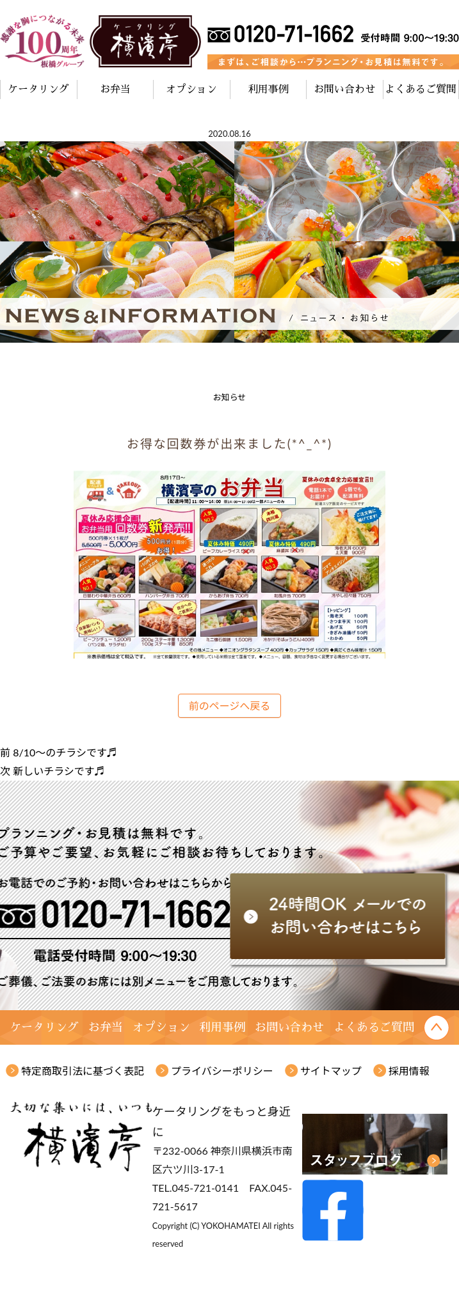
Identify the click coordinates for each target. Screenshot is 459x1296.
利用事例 (268, 89)
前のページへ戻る (230, 705)
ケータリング (38, 89)
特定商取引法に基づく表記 (82, 1071)
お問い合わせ (344, 89)
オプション (191, 89)
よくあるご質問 (420, 89)
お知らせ (229, 397)
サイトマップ (331, 1071)
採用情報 (409, 1071)
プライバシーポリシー (222, 1071)
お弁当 (115, 89)
